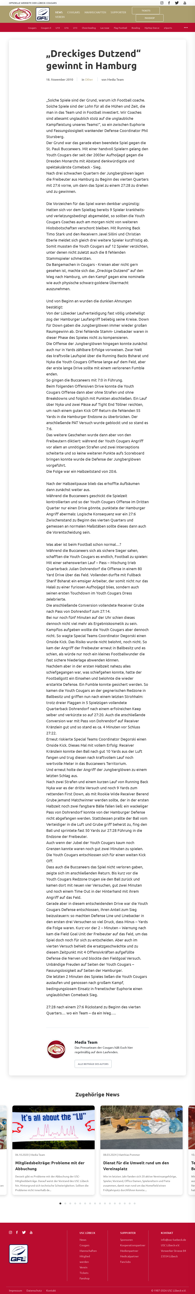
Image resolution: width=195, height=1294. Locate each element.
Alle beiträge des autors (93, 1063)
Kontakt (51, 1290)
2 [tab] (65, 1203)
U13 (75, 27)
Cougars (73, 12)
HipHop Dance (152, 27)
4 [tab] (75, 1203)
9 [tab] (100, 1203)
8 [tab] (95, 1203)
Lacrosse (104, 27)
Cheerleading (89, 27)
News (59, 12)
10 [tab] (105, 1203)
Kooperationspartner (132, 1245)
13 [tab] (120, 1203)
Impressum (15, 1290)
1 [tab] (60, 1203)
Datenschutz (34, 1290)
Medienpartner (129, 1250)
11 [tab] (110, 1203)
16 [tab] (135, 1203)
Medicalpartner (129, 1256)
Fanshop (85, 1278)
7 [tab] (90, 1203)
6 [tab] (85, 1203)
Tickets (146, 10)
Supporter (118, 12)
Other (89, 79)
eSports (168, 27)
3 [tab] (70, 1203)
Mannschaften (95, 12)
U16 (66, 27)
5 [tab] (80, 1203)
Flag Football (120, 27)
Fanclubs (125, 1261)
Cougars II (46, 27)
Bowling (136, 27)
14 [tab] (125, 1203)
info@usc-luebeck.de (173, 1239)
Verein (60, 17)
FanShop (150, 17)
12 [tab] (115, 1203)
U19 (58, 27)
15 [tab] (130, 1203)
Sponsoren (126, 1239)
